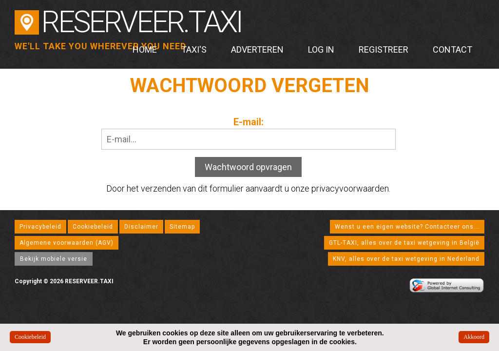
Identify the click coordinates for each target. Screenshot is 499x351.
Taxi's (194, 49)
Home (145, 49)
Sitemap (182, 226)
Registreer (383, 49)
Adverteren (257, 49)
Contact (452, 49)
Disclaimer (141, 226)
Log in (321, 49)
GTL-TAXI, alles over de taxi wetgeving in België (404, 242)
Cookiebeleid (93, 226)
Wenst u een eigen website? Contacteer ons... (407, 226)
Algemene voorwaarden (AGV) (66, 242)
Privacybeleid (40, 226)
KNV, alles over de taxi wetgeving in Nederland (406, 258)
